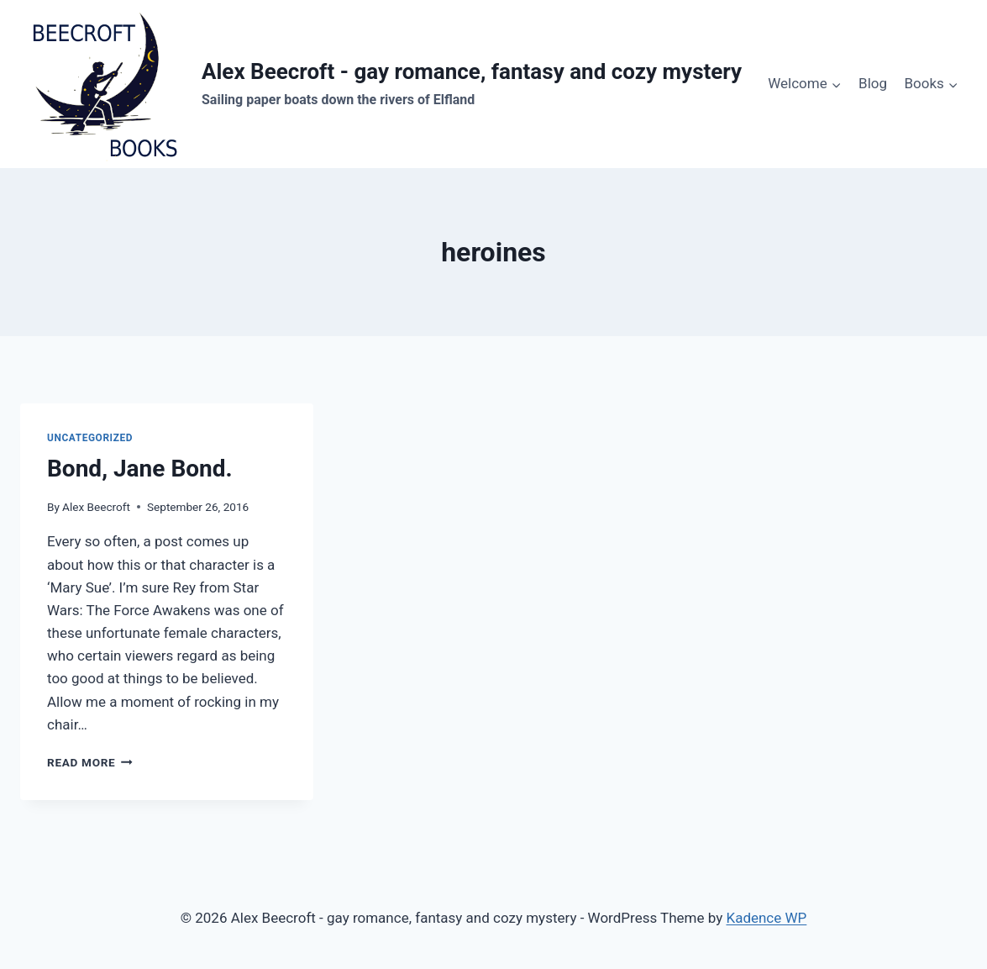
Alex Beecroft (96, 506)
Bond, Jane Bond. (140, 468)
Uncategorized (90, 438)
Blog (872, 83)
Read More (90, 762)
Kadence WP (766, 917)
